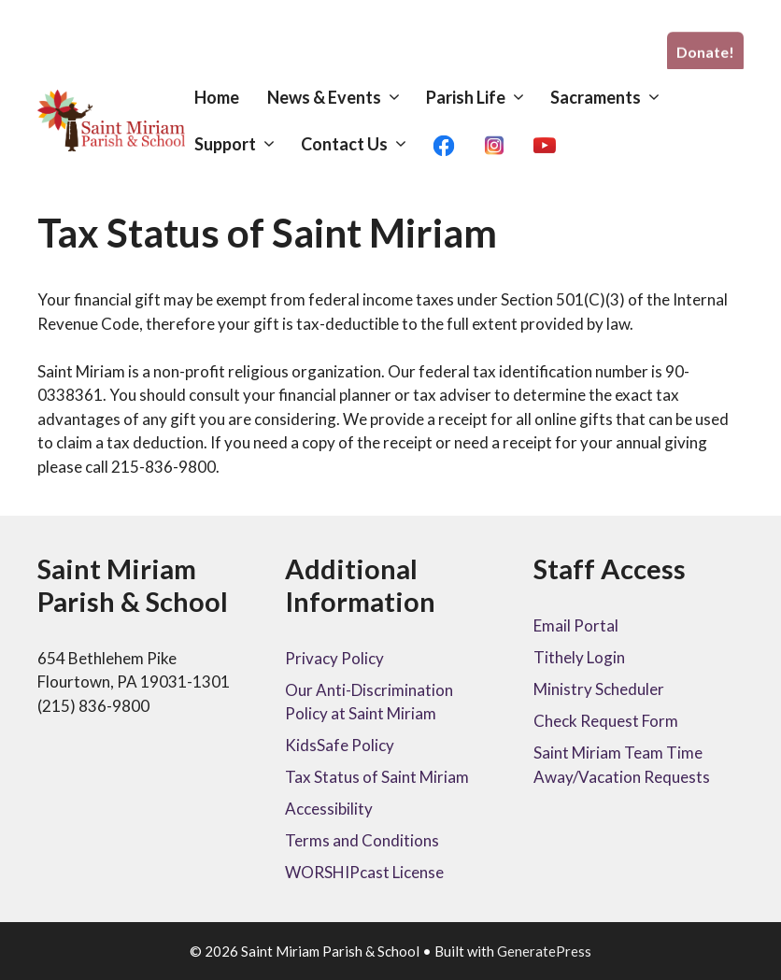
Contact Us (362, 144)
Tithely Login (579, 657)
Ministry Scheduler (598, 689)
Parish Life (483, 97)
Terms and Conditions (362, 840)
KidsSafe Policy (339, 745)
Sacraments (613, 97)
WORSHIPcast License (364, 872)
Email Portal (575, 625)
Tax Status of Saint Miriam (377, 777)
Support (242, 144)
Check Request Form (605, 721)
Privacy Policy (334, 658)
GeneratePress (544, 951)
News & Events (342, 97)
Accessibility (329, 808)
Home (216, 97)
